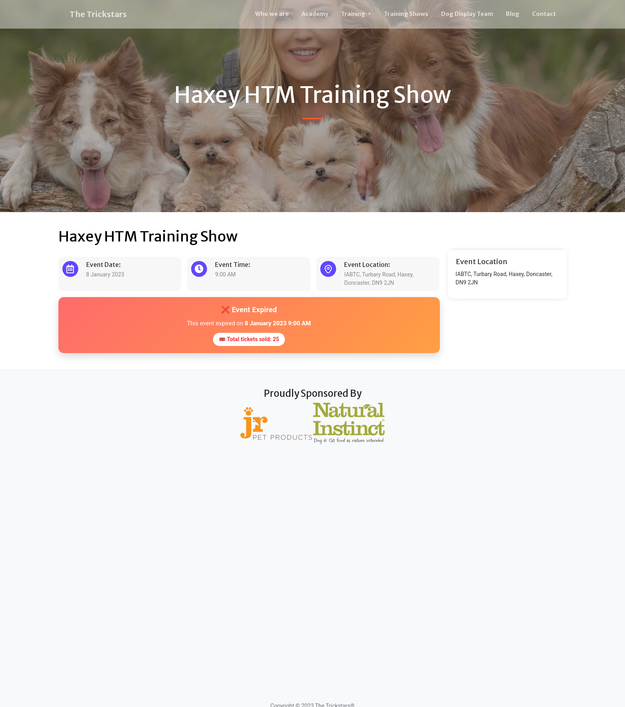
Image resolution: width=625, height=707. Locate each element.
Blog (512, 13)
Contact (544, 13)
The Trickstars (98, 14)
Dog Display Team (467, 13)
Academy (315, 13)
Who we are (272, 13)
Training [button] (353, 13)
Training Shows (406, 13)
